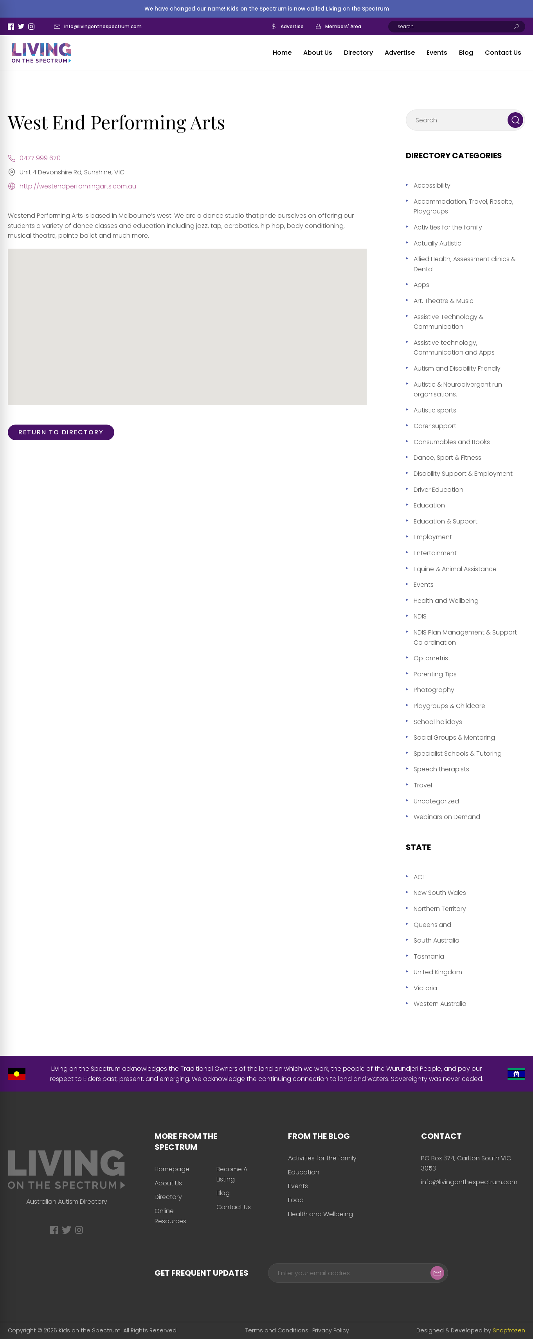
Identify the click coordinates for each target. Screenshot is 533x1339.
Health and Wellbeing (446, 600)
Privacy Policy (330, 1330)
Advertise (292, 26)
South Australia (436, 940)
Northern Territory (440, 908)
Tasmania (429, 956)
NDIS (420, 616)
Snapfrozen (509, 1330)
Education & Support (445, 521)
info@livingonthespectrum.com (103, 26)
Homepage (172, 1169)
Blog (466, 52)
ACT (420, 877)
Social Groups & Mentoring (454, 737)
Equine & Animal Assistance (455, 569)
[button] (187, 319)
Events (437, 52)
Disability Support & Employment (463, 473)
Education (429, 505)
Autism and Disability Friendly (457, 368)
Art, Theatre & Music (444, 300)
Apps (421, 284)
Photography (434, 689)
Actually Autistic (437, 243)
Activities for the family (448, 227)
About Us (317, 52)
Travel (423, 785)
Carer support (435, 425)
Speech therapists (441, 769)
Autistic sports (435, 410)
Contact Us (503, 52)
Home (282, 52)
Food (296, 1200)
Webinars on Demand (447, 816)
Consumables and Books (452, 441)
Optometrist (432, 658)
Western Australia (440, 1003)
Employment (433, 536)
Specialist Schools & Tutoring (458, 753)
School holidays (438, 721)
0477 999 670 (40, 158)
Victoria (425, 988)
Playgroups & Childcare (449, 705)
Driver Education (438, 489)
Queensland (432, 924)
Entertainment (435, 553)
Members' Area (343, 26)
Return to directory (61, 432)
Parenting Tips (435, 674)
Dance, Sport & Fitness (447, 457)
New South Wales (440, 892)
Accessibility (432, 185)
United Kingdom (438, 972)
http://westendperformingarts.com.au (78, 186)
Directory (358, 52)
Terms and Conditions (276, 1330)
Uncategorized (436, 801)
